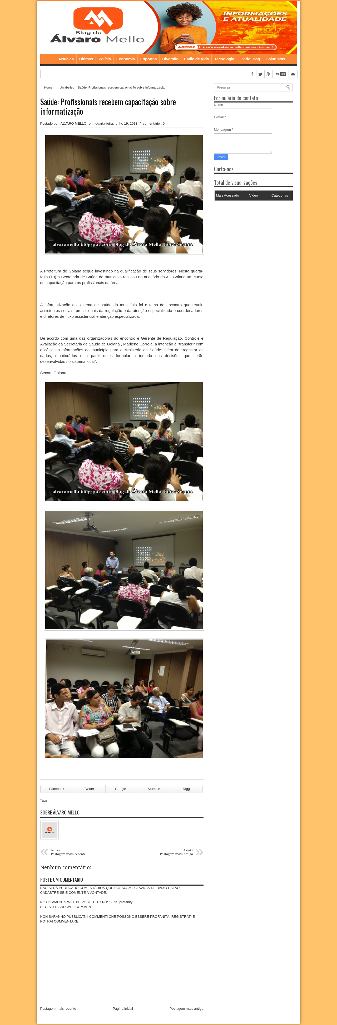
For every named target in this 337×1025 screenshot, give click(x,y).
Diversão (170, 59)
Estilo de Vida (196, 59)
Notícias (66, 59)
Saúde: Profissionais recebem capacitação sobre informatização (108, 106)
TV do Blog (250, 59)
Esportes (148, 59)
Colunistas (275, 59)
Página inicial (123, 1010)
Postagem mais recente (58, 1010)
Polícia (104, 59)
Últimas (86, 59)
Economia (125, 59)
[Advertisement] (247, 236)
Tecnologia (224, 59)
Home (48, 59)
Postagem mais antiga (187, 1010)
